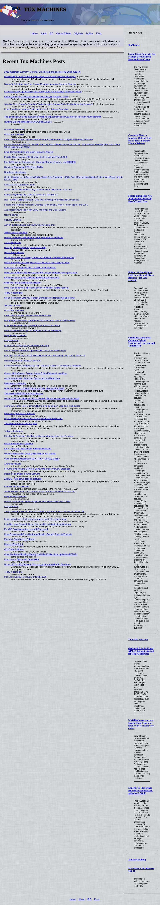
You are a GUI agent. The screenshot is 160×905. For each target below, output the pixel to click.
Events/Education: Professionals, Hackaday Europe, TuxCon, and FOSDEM (40, 162)
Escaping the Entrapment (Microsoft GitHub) (25, 247)
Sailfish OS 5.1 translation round (19, 184)
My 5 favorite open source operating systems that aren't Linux (33, 418)
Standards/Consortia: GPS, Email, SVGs (23, 167)
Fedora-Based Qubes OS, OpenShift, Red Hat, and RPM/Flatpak (35, 350)
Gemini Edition (63, 33)
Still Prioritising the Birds (15, 232)
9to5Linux (133, 45)
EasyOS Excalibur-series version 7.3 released (26, 529)
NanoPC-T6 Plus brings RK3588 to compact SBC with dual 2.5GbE (140, 791)
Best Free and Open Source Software (22, 474)
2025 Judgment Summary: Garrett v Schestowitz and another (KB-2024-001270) (42, 72)
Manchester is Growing (15, 383)
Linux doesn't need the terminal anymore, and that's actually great (35, 519)
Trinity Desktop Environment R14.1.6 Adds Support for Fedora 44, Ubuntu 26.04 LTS (44, 511)
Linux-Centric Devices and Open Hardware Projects (28, 152)
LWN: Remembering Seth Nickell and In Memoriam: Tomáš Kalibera (36, 287)
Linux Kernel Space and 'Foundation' (21, 559)
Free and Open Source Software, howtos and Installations (31, 277)
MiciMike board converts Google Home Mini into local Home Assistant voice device (141, 724)
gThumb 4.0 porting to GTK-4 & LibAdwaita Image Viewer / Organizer (37, 469)
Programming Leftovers (15, 335)
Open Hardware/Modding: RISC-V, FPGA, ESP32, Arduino (32, 458)
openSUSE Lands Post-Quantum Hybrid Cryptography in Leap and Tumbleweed (141, 341)
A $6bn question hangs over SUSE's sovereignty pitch (29, 225)
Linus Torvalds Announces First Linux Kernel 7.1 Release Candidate (36, 109)
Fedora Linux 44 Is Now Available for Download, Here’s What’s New (140, 198)
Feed (98, 33)
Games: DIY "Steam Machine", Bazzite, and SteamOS (30, 267)
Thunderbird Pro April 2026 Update (20, 423)
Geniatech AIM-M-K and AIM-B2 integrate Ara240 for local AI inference (141, 651)
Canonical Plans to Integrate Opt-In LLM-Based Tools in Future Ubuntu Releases (139, 139)
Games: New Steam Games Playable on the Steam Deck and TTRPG (37, 501)
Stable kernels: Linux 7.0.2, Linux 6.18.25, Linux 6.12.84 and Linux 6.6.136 (39, 491)
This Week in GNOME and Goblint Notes (23, 393)
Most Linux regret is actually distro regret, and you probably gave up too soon (40, 272)
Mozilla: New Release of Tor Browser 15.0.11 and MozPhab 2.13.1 (35, 157)
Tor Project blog (137, 859)
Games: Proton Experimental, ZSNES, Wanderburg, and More (33, 237)
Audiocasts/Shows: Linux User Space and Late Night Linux (32, 378)
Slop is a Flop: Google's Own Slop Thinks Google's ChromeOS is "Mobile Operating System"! (48, 104)
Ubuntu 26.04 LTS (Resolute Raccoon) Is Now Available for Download (37, 564)
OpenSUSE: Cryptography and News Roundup (26, 345)
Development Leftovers (15, 172)
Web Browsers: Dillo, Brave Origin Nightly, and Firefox (29, 453)
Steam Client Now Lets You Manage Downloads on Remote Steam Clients (141, 57)
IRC (51, 33)
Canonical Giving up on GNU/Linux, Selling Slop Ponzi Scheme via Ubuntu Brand (43, 91)
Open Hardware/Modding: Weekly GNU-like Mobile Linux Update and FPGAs (40, 554)
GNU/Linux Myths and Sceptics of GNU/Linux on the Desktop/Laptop (36, 262)
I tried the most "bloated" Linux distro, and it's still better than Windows (37, 524)
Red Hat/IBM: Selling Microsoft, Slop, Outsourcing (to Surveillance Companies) (41, 199)
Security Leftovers (12, 220)
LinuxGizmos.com (138, 639)
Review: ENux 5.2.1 (13, 544)
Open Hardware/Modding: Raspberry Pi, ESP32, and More (32, 325)
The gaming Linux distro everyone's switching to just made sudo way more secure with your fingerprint (52, 116)
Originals (78, 33)
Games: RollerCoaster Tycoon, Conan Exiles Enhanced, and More (35, 373)
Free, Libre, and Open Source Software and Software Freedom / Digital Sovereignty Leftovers (48, 139)
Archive (89, 33)
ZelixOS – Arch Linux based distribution (23, 479)
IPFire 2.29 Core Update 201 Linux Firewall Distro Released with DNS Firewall (141, 276)
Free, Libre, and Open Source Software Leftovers (27, 315)
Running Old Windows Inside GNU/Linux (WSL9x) (28, 122)
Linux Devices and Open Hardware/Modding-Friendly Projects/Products (38, 534)
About (44, 33)
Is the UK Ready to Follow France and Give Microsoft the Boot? (34, 388)
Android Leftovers (12, 242)
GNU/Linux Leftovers (14, 134)
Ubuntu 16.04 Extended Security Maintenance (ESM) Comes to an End (38, 189)
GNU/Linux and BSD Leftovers (18, 443)
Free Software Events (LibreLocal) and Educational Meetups (32, 330)
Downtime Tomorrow (14, 129)
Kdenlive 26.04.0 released (16, 486)
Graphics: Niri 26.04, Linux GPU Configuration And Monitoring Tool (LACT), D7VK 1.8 (44, 355)
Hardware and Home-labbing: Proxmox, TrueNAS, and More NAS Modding (39, 257)
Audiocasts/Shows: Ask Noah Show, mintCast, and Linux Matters (35, 210)
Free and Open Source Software (19, 413)
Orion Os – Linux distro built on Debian (22, 282)
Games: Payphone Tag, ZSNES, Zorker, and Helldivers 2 (31, 194)
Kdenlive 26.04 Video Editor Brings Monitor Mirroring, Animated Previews (38, 436)
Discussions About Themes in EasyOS (22, 360)
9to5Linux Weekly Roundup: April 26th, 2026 (25, 577)
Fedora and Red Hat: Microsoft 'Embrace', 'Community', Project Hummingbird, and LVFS (46, 204)
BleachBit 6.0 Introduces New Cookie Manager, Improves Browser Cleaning (40, 84)
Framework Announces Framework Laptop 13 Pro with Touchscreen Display (40, 76)
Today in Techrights (13, 292)
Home (35, 33)
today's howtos (11, 215)
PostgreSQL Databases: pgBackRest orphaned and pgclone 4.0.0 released (39, 320)
